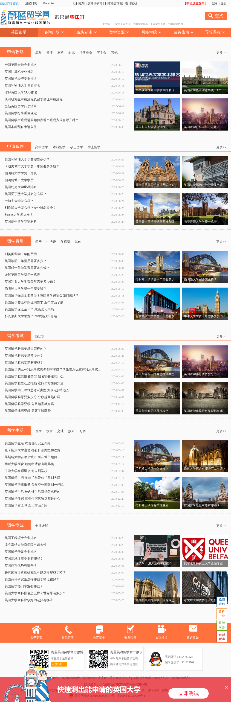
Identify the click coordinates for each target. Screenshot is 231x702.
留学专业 (15, 525)
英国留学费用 (175, 24)
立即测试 (189, 693)
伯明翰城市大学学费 (19, 180)
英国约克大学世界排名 (21, 187)
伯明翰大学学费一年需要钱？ (25, 288)
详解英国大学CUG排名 (21, 92)
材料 (60, 52)
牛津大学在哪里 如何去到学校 (26, 471)
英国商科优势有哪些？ (21, 565)
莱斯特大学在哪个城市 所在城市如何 (31, 457)
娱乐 (71, 431)
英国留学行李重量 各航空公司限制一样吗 (34, 484)
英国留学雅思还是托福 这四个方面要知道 (34, 383)
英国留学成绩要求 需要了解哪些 (28, 411)
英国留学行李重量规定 (21, 113)
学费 (38, 242)
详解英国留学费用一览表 (22, 275)
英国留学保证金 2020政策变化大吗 (29, 309)
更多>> (221, 52)
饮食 (49, 431)
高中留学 (41, 147)
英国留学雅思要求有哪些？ (24, 362)
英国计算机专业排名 (19, 71)
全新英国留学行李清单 (21, 106)
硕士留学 (76, 147)
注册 (223, 3)
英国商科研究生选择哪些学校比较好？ (32, 579)
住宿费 (65, 242)
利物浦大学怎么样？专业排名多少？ (30, 208)
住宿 (38, 431)
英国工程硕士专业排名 (21, 538)
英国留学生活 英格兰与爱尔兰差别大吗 (32, 478)
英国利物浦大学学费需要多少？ (27, 159)
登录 (215, 3)
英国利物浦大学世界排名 (22, 85)
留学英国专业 (122, 24)
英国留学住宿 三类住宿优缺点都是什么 (32, 498)
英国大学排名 (140, 24)
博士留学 (94, 147)
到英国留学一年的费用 (21, 254)
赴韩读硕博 (94, 3)
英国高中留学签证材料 (21, 221)
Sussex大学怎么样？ (19, 214)
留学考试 (15, 335)
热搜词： (108, 24)
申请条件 (15, 146)
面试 (71, 52)
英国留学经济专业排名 (21, 78)
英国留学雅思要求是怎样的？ (25, 348)
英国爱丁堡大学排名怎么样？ (25, 194)
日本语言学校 (114, 3)
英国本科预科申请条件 (21, 127)
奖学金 (102, 52)
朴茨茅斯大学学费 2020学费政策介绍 (31, 316)
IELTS (39, 336)
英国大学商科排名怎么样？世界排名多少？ (35, 593)
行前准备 (85, 52)
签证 (49, 52)
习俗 (82, 431)
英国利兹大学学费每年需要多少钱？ (30, 281)
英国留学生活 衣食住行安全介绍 (28, 443)
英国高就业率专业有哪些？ (24, 558)
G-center (49, 3)
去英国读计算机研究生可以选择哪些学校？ (35, 572)
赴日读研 (79, 3)
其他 (114, 52)
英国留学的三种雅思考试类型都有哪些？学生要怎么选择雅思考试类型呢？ (58, 369)
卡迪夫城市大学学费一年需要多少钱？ (32, 166)
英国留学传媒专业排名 (21, 551)
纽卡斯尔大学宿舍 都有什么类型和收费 (32, 450)
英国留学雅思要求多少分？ (24, 355)
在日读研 (131, 3)
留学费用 (15, 241)
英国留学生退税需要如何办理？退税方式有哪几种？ (42, 120)
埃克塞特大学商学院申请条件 (25, 545)
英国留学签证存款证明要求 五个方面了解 (34, 302)
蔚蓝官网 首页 (9, 3)
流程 (38, 52)
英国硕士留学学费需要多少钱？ (27, 268)
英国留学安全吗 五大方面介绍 (26, 505)
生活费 (51, 242)
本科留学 (59, 147)
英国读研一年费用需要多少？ (25, 261)
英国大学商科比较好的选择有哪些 (29, 600)
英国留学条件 (157, 24)
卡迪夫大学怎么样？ (19, 201)
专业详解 (41, 525)
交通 (60, 431)
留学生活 (15, 430)
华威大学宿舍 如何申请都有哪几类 (29, 464)
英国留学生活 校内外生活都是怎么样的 (32, 491)
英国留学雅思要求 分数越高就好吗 (29, 404)
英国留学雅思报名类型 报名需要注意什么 (34, 376)
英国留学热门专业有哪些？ (24, 586)
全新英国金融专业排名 (21, 65)
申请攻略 (15, 52)
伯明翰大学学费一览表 (21, 173)
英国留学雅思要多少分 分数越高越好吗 (32, 397)
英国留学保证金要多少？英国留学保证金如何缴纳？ (42, 295)
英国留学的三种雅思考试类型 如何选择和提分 (37, 390)
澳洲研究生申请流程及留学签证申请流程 (34, 99)
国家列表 (31, 3)
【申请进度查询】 (195, 3)
